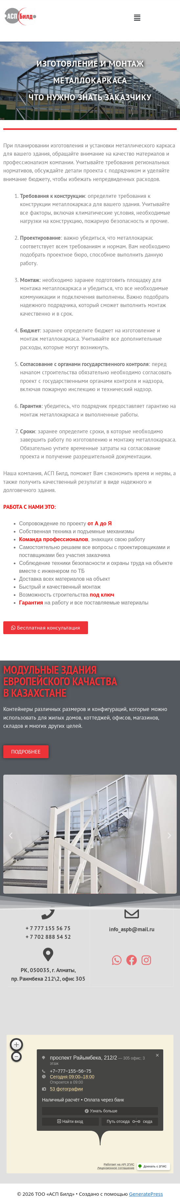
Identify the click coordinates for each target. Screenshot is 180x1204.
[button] (137, 17)
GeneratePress (146, 1193)
